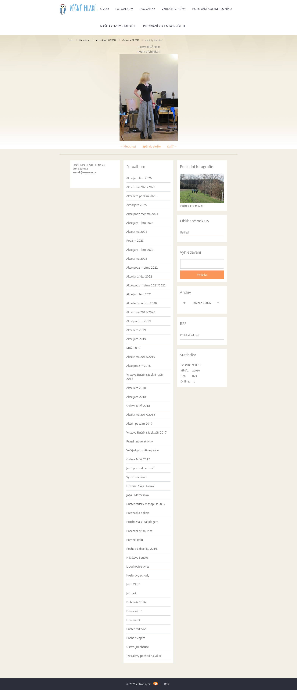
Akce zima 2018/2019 (140, 357)
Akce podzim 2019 (138, 321)
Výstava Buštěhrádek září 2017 (146, 432)
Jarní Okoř (133, 584)
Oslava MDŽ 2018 (138, 406)
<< (185, 303)
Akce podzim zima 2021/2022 (146, 285)
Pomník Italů (134, 540)
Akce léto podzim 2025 (141, 196)
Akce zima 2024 (136, 231)
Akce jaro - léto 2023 (139, 250)
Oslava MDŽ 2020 (130, 40)
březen (197, 303)
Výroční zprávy (174, 9)
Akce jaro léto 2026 (139, 178)
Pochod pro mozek (191, 205)
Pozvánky (147, 9)
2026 (208, 303)
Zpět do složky (152, 146)
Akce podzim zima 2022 (142, 267)
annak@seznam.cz (84, 172)
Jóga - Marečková (137, 495)
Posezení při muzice (139, 531)
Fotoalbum (124, 9)
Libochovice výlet (137, 566)
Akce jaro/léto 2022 (139, 276)
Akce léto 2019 (136, 330)
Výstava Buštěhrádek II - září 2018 (144, 377)
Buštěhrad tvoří (136, 629)
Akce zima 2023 (136, 258)
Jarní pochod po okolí (140, 468)
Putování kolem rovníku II (164, 26)
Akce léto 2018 (136, 388)
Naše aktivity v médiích (118, 26)
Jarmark (131, 593)
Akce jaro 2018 (136, 397)
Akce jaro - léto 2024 (139, 223)
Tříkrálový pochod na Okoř (143, 656)
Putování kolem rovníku (212, 9)
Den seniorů (134, 611)
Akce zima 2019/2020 (106, 40)
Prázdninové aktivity (139, 441)
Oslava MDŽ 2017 (138, 459)
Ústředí (184, 232)
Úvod (104, 9)
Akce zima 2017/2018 (140, 414)
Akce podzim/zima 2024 (142, 214)
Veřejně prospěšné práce (142, 450)
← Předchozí (128, 146)
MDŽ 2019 (133, 348)
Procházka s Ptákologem (142, 522)
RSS (166, 684)
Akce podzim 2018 (138, 365)
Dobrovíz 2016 (136, 602)
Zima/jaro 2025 (136, 205)
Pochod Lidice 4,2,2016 (141, 548)
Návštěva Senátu (137, 557)
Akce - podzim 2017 (139, 423)
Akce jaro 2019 (136, 339)
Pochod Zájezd (135, 638)
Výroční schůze (136, 477)
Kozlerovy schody (137, 575)
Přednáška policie (137, 513)
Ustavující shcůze (137, 647)
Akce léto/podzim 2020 (141, 303)
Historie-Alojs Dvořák (140, 486)
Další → (172, 146)
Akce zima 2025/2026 (140, 187)
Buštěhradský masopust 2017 (145, 504)
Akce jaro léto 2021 (139, 294)
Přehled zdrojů (189, 335)
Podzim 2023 (135, 240)
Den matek (133, 620)
